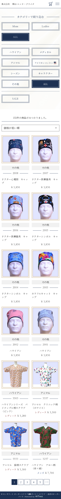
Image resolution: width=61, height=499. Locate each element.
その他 (15, 84)
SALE (15, 99)
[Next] (46, 482)
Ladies (45, 26)
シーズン (15, 73)
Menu (57, 2)
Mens (15, 26)
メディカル (46, 52)
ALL (15, 37)
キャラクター (45, 73)
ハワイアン (15, 52)
